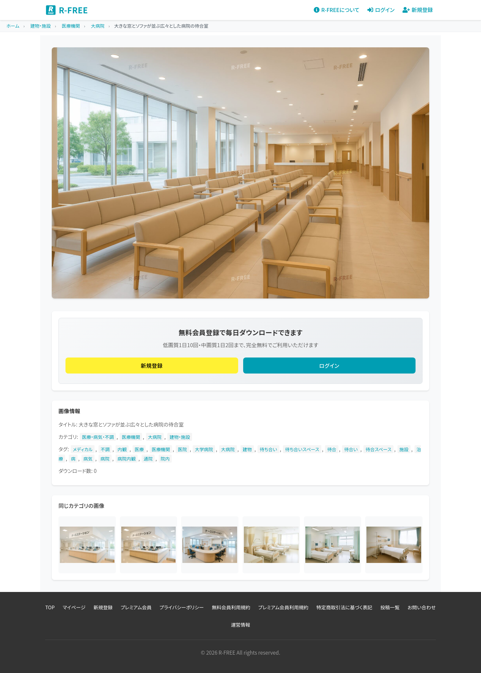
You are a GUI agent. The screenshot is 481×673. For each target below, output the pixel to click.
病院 (105, 458)
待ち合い (268, 449)
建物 (247, 449)
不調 (105, 449)
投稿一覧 (389, 607)
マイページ (74, 607)
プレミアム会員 (136, 607)
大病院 (155, 437)
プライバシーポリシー (182, 607)
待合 (331, 449)
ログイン (329, 366)
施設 (404, 449)
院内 (165, 458)
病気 (88, 458)
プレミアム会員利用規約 (283, 607)
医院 (182, 449)
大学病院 (204, 449)
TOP (50, 607)
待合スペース (378, 449)
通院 (148, 458)
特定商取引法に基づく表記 (344, 607)
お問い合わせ (422, 607)
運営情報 (240, 624)
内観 (122, 449)
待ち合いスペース (302, 449)
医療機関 (131, 437)
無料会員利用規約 (231, 607)
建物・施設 (179, 437)
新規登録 (152, 366)
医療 (139, 449)
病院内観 (127, 458)
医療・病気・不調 (98, 437)
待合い (350, 449)
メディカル (83, 449)
